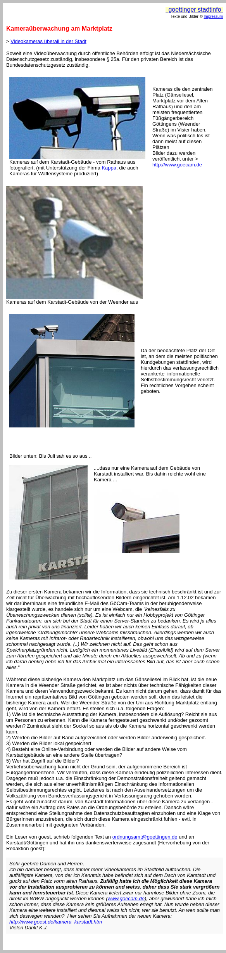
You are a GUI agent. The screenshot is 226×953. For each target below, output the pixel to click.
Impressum (213, 16)
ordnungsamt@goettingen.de (145, 837)
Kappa (109, 168)
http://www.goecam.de (177, 165)
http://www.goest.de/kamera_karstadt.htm (55, 922)
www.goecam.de (126, 898)
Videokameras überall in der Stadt (48, 41)
